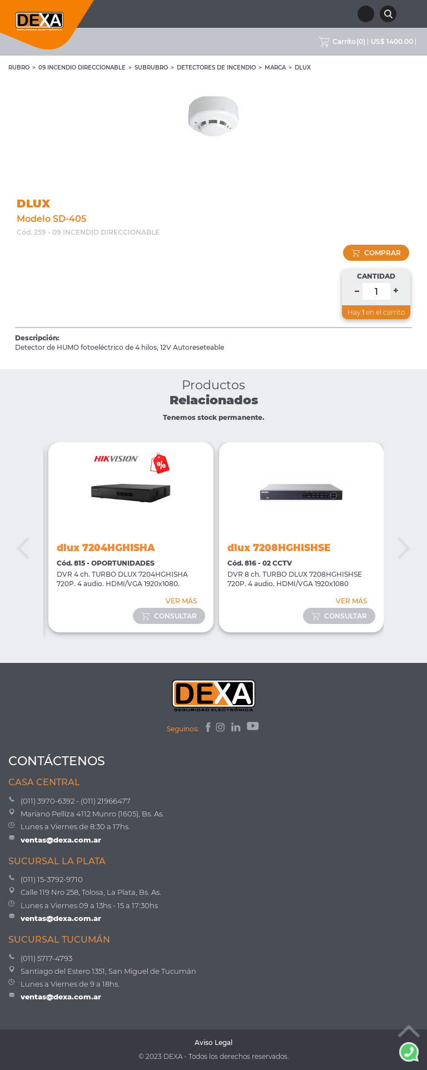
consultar (169, 616)
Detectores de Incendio (216, 67)
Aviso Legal (213, 1042)
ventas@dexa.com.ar (61, 839)
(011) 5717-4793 (46, 958)
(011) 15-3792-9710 (52, 879)
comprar (376, 253)
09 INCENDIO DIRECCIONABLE (82, 67)
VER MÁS (181, 601)
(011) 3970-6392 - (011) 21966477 (76, 800)
